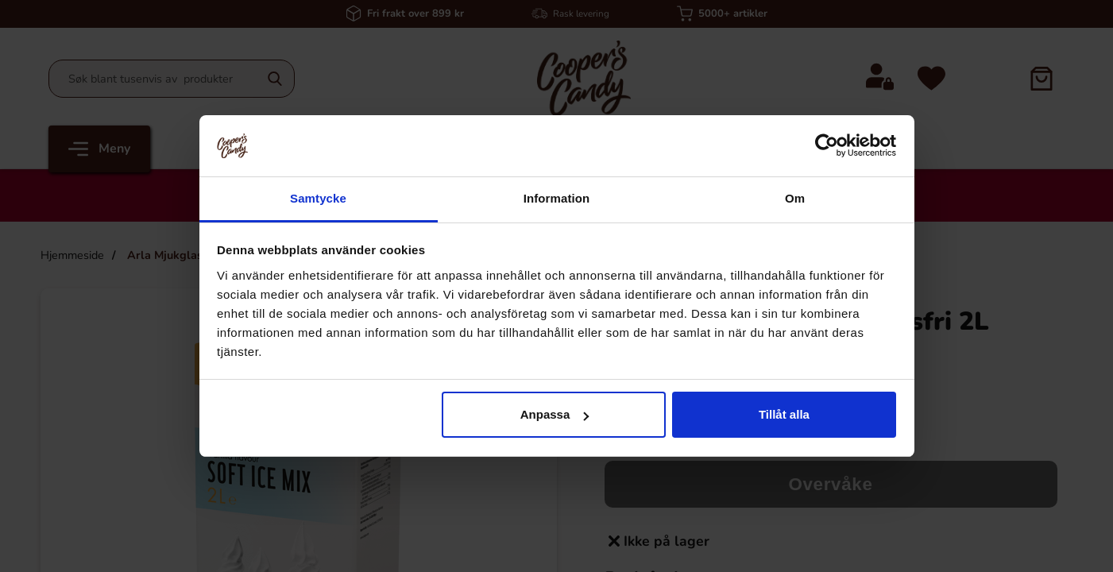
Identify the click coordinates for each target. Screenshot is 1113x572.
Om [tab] (795, 198)
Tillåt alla (784, 414)
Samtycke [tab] (318, 198)
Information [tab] (557, 198)
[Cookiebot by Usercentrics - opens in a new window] (826, 145)
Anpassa (554, 414)
